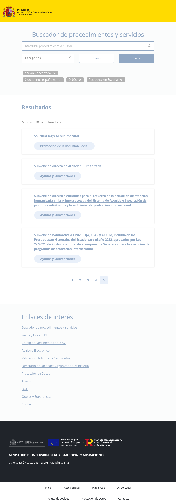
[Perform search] (149, 46)
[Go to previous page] (65, 280)
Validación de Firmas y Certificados (49, 358)
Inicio (48, 487)
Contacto (31, 404)
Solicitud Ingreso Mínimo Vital (56, 136)
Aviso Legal (124, 487)
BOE (27, 389)
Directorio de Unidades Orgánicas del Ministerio (55, 366)
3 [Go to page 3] (88, 280)
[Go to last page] (117, 280)
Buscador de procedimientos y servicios (49, 327)
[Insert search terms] (83, 45)
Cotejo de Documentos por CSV (46, 343)
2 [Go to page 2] (80, 280)
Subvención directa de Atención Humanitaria (68, 166)
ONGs (72, 79)
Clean (97, 58)
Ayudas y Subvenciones (57, 176)
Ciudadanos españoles (40, 79)
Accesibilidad (72, 487)
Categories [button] (48, 57)
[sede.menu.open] (171, 11)
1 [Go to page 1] (72, 280)
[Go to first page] (59, 280)
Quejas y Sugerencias (37, 396)
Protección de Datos (36, 373)
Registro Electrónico (36, 350)
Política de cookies (58, 498)
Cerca (136, 58)
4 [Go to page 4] (96, 280)
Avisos (26, 381)
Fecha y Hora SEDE (35, 335)
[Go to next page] (111, 280)
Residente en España (103, 79)
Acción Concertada (38, 73)
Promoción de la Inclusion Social (64, 146)
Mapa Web (98, 487)
